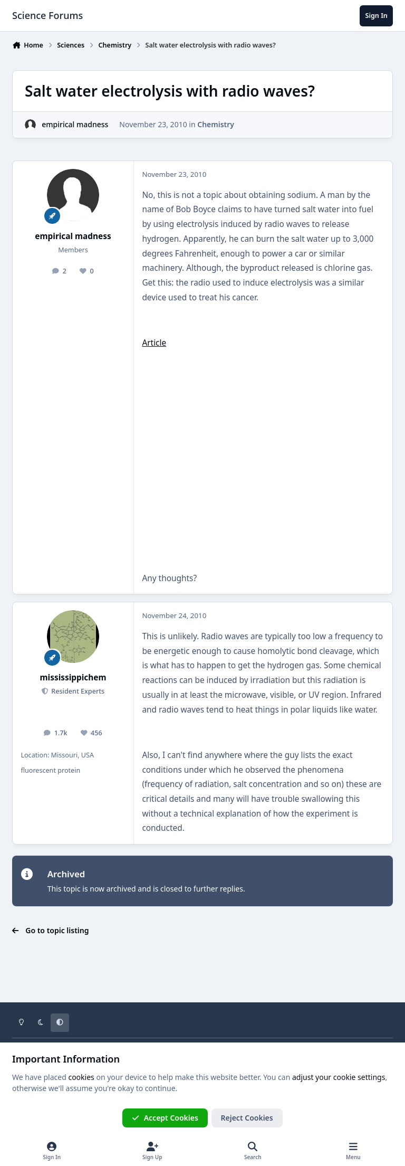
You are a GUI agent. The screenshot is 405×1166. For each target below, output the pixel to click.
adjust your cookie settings (338, 1077)
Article (154, 342)
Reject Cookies (247, 1118)
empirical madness (75, 124)
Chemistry (215, 124)
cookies (81, 1077)
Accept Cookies (165, 1118)
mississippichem (73, 677)
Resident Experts (77, 691)
